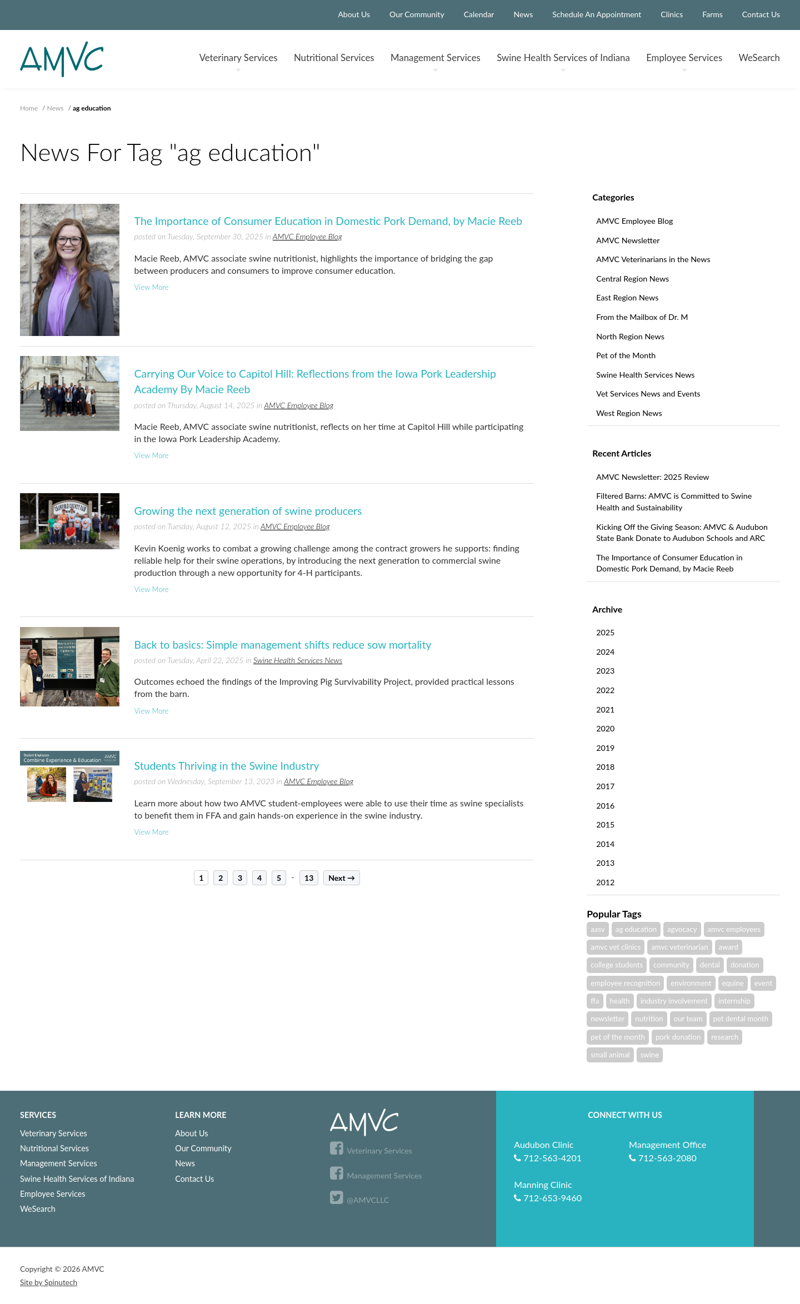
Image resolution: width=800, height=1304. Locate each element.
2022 (605, 690)
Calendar (479, 14)
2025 (605, 632)
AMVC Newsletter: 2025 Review (652, 477)
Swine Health (563, 61)
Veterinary (238, 61)
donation (745, 964)
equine (733, 983)
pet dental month (740, 1018)
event (763, 983)
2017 (605, 786)
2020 (605, 728)
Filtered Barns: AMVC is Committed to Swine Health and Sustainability (674, 501)
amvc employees (734, 929)
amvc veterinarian (679, 946)
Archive (607, 609)
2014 (605, 844)
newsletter (607, 1018)
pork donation (678, 1036)
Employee (684, 61)
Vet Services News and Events (648, 393)
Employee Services (52, 1193)
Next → (341, 877)
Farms (712, 14)
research (724, 1036)
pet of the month (618, 1036)
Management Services (58, 1163)
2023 (605, 670)
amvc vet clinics (616, 946)
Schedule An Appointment (596, 14)
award (728, 946)
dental (710, 964)
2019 (605, 748)
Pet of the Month (626, 355)
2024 (605, 651)
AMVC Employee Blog (634, 220)
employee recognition (625, 983)
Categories (613, 197)
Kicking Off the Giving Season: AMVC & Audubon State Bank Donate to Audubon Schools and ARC (682, 532)
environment (691, 983)
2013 (605, 862)
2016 (605, 805)
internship (734, 1000)
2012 (605, 882)
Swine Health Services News (645, 374)
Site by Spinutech (48, 1282)
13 (308, 877)
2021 (605, 709)
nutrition (649, 1018)
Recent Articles (621, 453)
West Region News (629, 413)
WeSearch (759, 57)
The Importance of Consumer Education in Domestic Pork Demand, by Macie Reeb (669, 563)
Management (436, 61)
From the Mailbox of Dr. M (642, 317)
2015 (605, 824)
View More (151, 287)
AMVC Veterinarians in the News (653, 259)
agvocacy (682, 929)
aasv (598, 929)
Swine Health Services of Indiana (77, 1178)
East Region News (627, 297)
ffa (595, 1000)
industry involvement (674, 1000)
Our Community (416, 14)
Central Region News (632, 278)
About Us (354, 14)
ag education (636, 929)
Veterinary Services (53, 1133)
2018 (605, 766)
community (671, 964)
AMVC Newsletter (627, 240)
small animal (610, 1054)
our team (688, 1018)
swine (650, 1054)
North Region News (630, 336)
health (620, 1000)
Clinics (672, 14)
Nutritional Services (54, 1148)
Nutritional (334, 57)
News (523, 14)
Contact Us (761, 14)
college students (617, 964)
